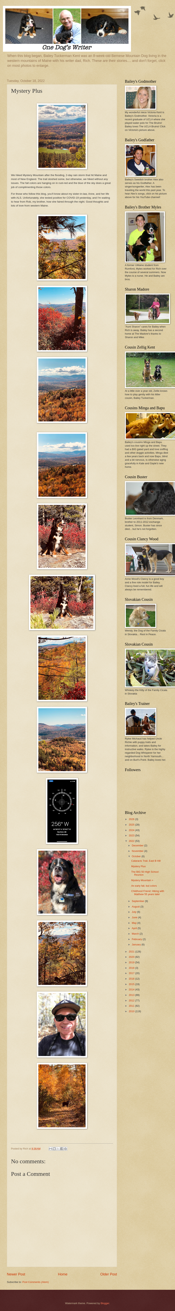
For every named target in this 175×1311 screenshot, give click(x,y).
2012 (132, 1000)
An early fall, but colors (144, 885)
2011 (132, 1005)
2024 (132, 830)
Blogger (105, 1303)
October (136, 856)
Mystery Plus (138, 866)
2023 (132, 835)
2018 (132, 967)
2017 (132, 973)
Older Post (108, 1274)
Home (62, 1274)
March (135, 933)
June (135, 917)
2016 (132, 978)
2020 (132, 956)
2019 (132, 962)
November (138, 851)
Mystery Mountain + (142, 880)
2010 (132, 1011)
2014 (132, 989)
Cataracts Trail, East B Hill (146, 860)
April (134, 928)
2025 (132, 824)
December (138, 845)
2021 (132, 951)
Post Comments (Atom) (35, 1282)
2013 (132, 995)
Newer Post (16, 1274)
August (136, 906)
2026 (132, 819)
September (138, 901)
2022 (132, 840)
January (136, 944)
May (134, 922)
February (137, 939)
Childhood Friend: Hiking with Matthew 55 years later (147, 892)
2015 (132, 984)
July (134, 911)
